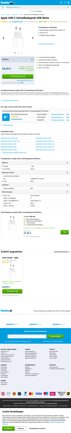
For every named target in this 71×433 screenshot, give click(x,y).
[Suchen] (68, 7)
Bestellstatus (28, 368)
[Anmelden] (61, 2)
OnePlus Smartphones (30, 354)
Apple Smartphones (30, 351)
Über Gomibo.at (7, 405)
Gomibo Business (53, 367)
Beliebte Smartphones (8, 349)
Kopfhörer (3, 373)
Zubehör (8, 14)
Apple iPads (52, 353)
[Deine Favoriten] (65, 2)
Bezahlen (27, 367)
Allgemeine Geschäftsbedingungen (48, 405)
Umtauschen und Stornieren (32, 373)
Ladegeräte (14, 14)
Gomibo (3, 380)
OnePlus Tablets (53, 356)
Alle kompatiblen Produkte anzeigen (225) (13, 152)
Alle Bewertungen (7, 125)
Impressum (23, 405)
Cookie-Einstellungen (33, 405)
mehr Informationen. (52, 403)
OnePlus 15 (3, 353)
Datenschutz (4, 384)
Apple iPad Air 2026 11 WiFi (8, 144)
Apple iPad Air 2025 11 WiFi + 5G (10, 141)
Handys (27, 349)
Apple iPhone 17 (5, 351)
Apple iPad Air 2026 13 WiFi (8, 146)
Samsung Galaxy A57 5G (7, 356)
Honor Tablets (52, 354)
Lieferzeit (27, 370)
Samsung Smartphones (31, 353)
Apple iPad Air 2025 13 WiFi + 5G (45, 141)
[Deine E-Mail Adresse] (27, 336)
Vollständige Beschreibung (9, 100)
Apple (20, 14)
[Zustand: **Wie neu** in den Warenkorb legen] (65, 232)
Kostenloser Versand (35, 236)
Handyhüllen (4, 367)
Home (2, 14)
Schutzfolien (4, 368)
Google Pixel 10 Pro (6, 360)
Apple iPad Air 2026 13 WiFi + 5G (45, 146)
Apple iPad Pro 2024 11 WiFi (9, 149)
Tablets (52, 349)
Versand (27, 372)
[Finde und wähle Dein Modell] (37, 7)
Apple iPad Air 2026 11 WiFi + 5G (45, 144)
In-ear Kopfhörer (5, 372)
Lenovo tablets (53, 358)
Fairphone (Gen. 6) (5, 358)
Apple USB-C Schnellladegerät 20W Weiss (34, 14)
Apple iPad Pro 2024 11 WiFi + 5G (45, 149)
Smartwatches (4, 375)
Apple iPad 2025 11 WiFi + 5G (9, 138)
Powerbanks (4, 370)
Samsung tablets (53, 351)
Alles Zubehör (4, 377)
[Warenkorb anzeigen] (68, 2)
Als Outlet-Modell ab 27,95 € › (25, 80)
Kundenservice (30, 365)
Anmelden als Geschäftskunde (57, 368)
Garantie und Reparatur (31, 375)
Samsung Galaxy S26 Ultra (7, 354)
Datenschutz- (53, 422)
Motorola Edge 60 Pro (6, 361)
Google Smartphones (30, 358)
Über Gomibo (4, 382)
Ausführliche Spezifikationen (46, 44)
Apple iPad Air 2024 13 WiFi (43, 138)
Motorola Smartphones (31, 356)
